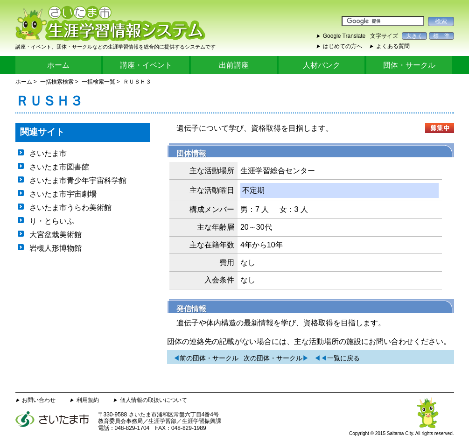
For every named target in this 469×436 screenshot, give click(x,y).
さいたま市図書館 (59, 167)
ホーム (58, 65)
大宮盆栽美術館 (55, 235)
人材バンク (321, 65)
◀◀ (337, 358)
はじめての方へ (342, 46)
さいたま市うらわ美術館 (70, 207)
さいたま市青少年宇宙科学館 (77, 180)
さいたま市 (48, 153)
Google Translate (344, 36)
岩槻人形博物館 (55, 248)
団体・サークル (409, 65)
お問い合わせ (39, 400)
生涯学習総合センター (277, 171)
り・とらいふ (51, 221)
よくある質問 (393, 46)
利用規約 (88, 400)
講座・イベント (146, 65)
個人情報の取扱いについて (153, 400)
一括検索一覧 (98, 81)
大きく (414, 36)
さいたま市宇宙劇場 (63, 194)
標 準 (441, 36)
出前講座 (234, 65)
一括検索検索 (57, 81)
